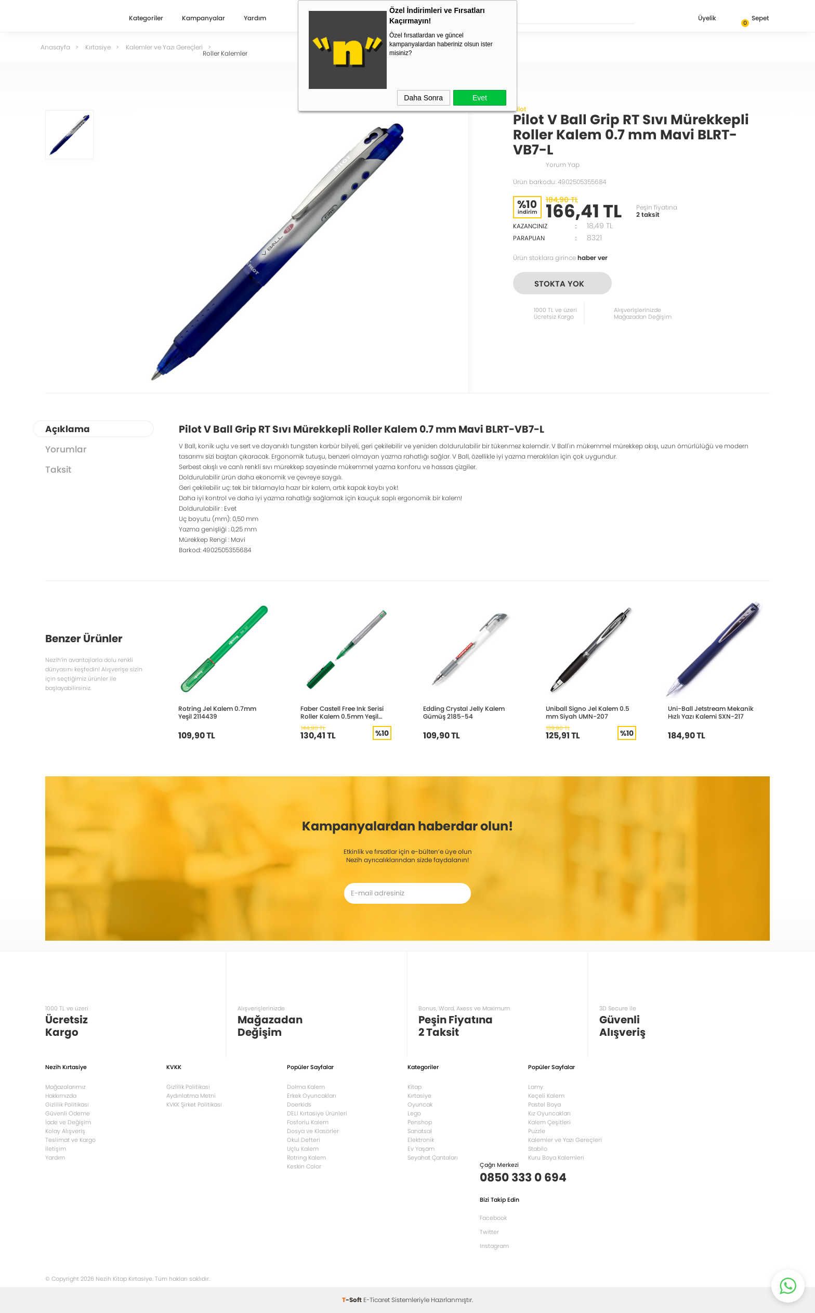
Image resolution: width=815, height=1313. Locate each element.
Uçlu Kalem (303, 1149)
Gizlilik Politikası (67, 1104)
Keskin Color (304, 1166)
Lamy (535, 1087)
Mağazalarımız (65, 1087)
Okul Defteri (303, 1140)
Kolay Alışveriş (65, 1131)
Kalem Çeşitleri (549, 1122)
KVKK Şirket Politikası (194, 1104)
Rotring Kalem (306, 1157)
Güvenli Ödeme (67, 1113)
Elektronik (420, 1140)
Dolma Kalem (306, 1087)
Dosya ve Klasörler (313, 1131)
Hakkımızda (60, 1095)
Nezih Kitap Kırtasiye (75, 18)
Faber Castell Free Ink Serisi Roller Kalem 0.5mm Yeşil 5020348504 (342, 712)
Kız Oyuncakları (549, 1113)
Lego (414, 1113)
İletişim (55, 1149)
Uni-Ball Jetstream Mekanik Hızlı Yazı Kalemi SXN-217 (711, 712)
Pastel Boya (544, 1104)
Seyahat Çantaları (432, 1157)
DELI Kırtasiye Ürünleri (317, 1113)
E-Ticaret (376, 1299)
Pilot (519, 109)
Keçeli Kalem (546, 1095)
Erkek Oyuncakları (311, 1095)
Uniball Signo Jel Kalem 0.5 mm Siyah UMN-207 (587, 712)
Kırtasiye (419, 1095)
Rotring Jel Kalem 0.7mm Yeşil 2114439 (217, 712)
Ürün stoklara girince (560, 257)
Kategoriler (146, 18)
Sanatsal (419, 1131)
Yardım (255, 18)
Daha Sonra (423, 98)
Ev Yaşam (421, 1149)
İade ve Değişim (68, 1122)
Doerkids (299, 1104)
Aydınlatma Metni (191, 1095)
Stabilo (537, 1149)
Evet (479, 98)
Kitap (414, 1087)
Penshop (419, 1122)
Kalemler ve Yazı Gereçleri (565, 1140)
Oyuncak (419, 1104)
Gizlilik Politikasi (188, 1087)
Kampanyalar (203, 18)
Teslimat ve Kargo (70, 1140)
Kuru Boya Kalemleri (556, 1157)
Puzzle (536, 1131)
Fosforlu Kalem (307, 1122)
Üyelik (698, 19)
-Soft (352, 1299)
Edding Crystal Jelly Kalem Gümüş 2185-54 (464, 712)
